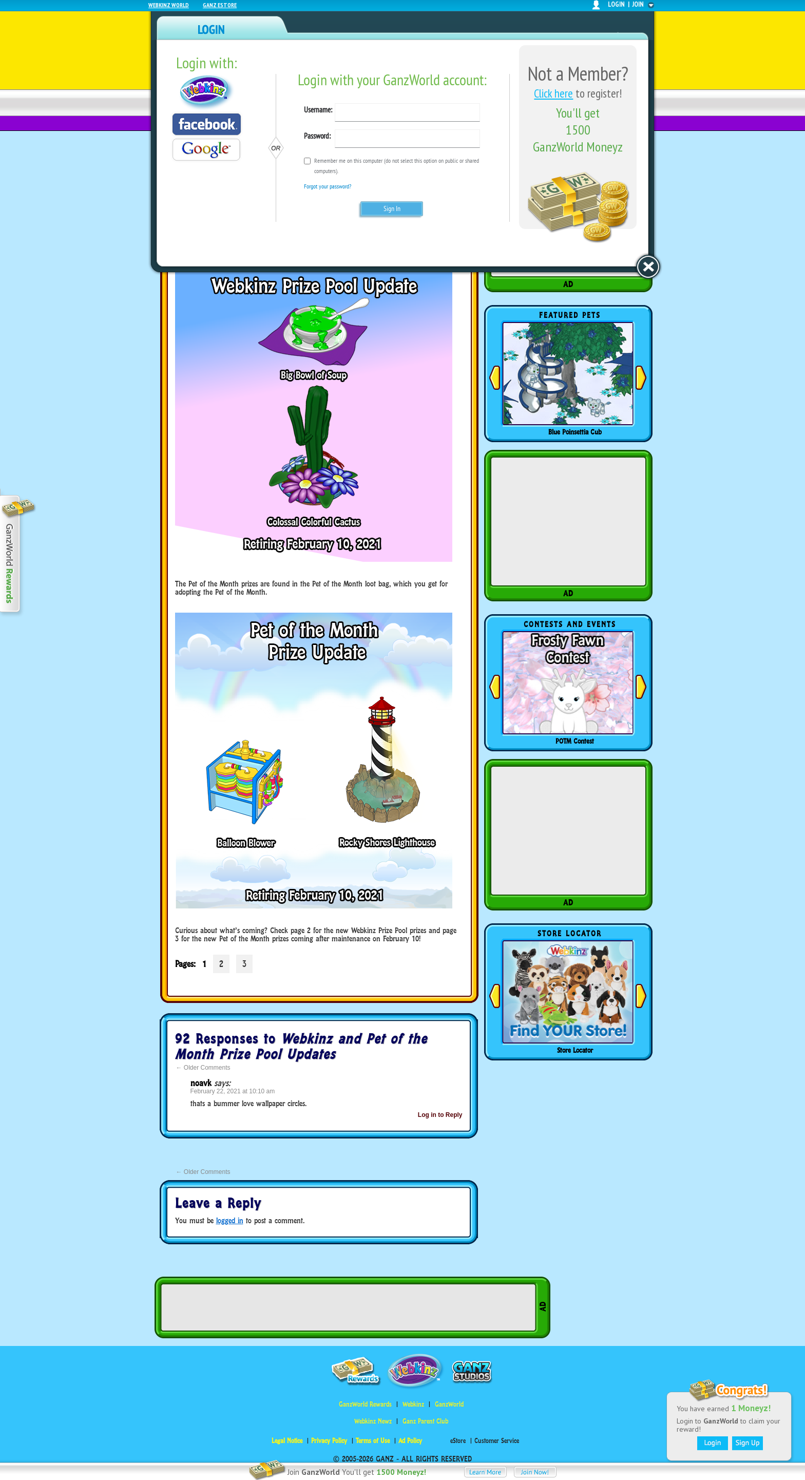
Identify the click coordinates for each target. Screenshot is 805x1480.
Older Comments (203, 1067)
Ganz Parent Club (425, 1421)
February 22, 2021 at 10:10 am (232, 1091)
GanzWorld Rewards (365, 1404)
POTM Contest (574, 741)
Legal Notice (287, 1441)
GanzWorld (449, 1404)
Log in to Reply (440, 1114)
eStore (458, 1441)
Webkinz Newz (373, 1421)
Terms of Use (373, 1441)
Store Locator (575, 1050)
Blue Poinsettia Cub (575, 432)
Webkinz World (168, 5)
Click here (553, 93)
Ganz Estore (220, 5)
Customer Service (496, 1441)
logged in (229, 1220)
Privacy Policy (329, 1441)
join (638, 4)
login (616, 4)
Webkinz (413, 1404)
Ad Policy (410, 1441)
